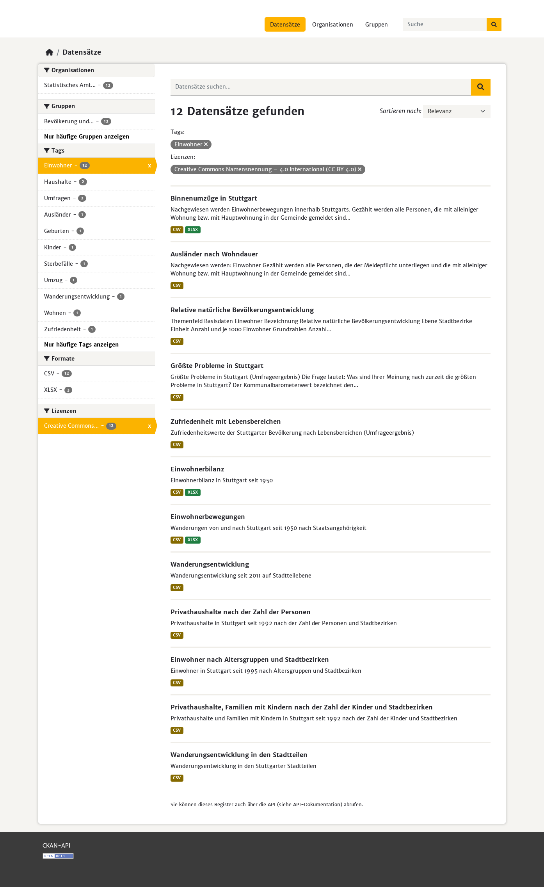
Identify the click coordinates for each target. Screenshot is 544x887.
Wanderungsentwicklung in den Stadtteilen (239, 755)
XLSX (193, 229)
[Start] (49, 52)
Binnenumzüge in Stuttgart (214, 198)
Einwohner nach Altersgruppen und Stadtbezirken (250, 659)
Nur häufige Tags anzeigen (81, 344)
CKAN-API (56, 845)
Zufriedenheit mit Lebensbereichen (226, 421)
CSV (177, 229)
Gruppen (376, 24)
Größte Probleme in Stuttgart (217, 366)
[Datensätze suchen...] (445, 24)
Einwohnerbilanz (197, 469)
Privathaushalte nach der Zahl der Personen (241, 612)
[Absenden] (494, 24)
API (272, 804)
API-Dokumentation (316, 804)
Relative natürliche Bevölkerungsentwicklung (242, 310)
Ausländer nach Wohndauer (214, 254)
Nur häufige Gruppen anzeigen (86, 136)
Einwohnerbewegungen (208, 517)
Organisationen (332, 24)
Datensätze (285, 24)
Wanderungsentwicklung (210, 564)
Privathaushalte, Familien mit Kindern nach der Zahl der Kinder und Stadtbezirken (302, 707)
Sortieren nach (400, 111)
